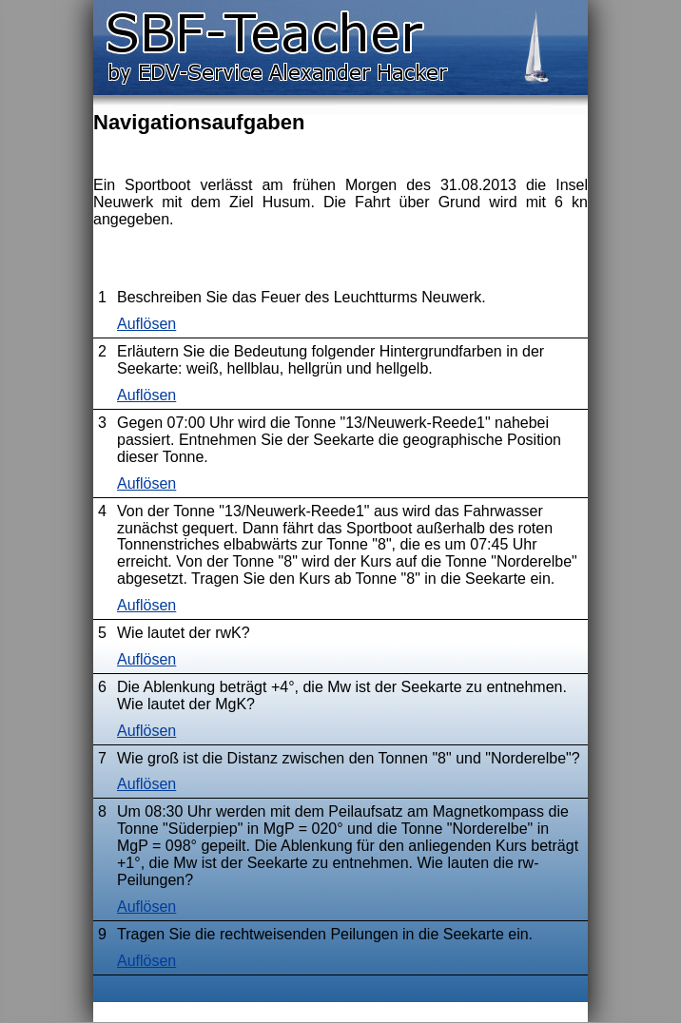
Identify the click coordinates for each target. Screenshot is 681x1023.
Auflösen (146, 324)
